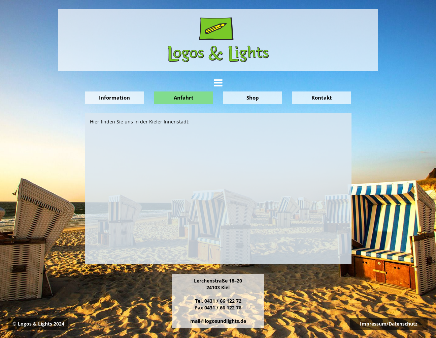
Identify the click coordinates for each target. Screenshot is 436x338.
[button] (218, 84)
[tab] (218, 83)
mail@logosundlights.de (218, 321)
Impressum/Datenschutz (388, 324)
